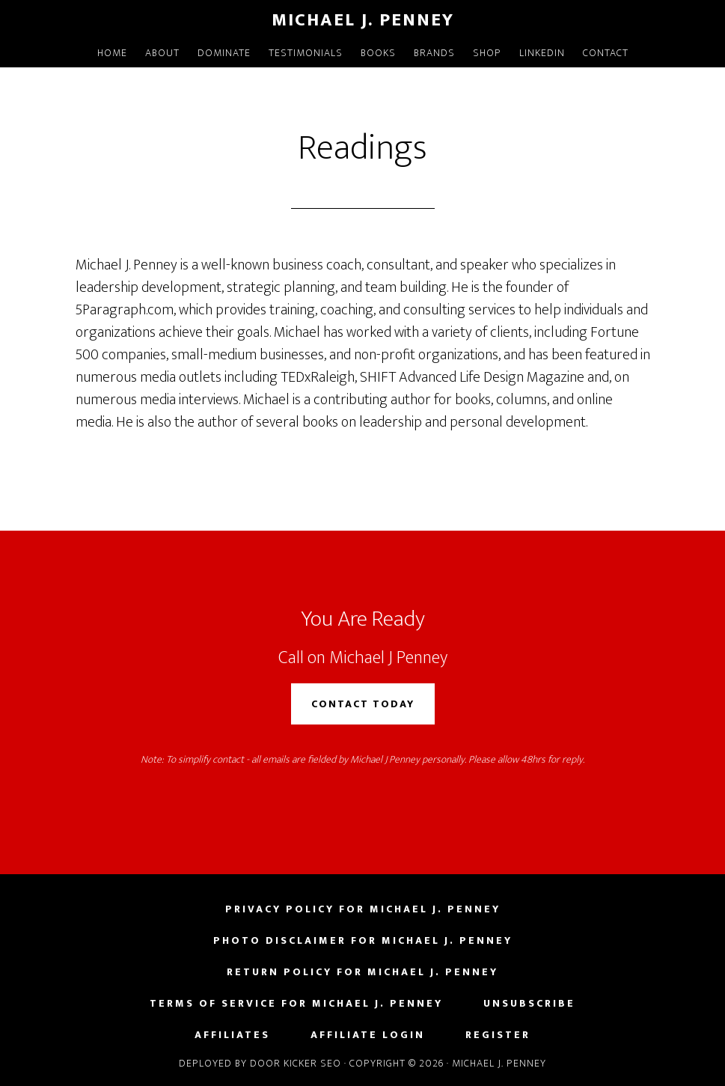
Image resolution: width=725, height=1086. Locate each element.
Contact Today (362, 704)
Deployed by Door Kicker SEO (260, 1063)
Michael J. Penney (363, 20)
